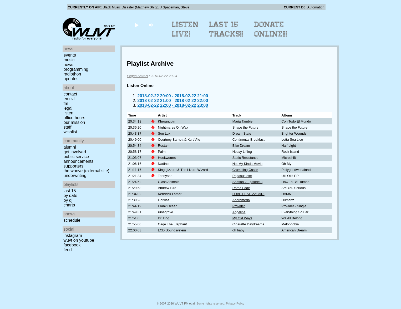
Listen (68, 113)
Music (69, 60)
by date (70, 195)
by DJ (68, 200)
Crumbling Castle (245, 170)
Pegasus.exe (242, 176)
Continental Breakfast (248, 139)
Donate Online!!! (270, 29)
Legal (68, 108)
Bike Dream (241, 146)
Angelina (239, 212)
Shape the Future (245, 127)
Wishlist (70, 132)
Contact (70, 94)
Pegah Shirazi (137, 76)
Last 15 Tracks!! (226, 29)
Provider (238, 206)
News (68, 64)
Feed (68, 249)
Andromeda (241, 200)
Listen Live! (185, 29)
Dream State (241, 133)
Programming (76, 69)
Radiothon (72, 74)
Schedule (72, 220)
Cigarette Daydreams (248, 224)
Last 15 (70, 191)
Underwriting (75, 175)
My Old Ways (242, 218)
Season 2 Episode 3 (247, 182)
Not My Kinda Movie (247, 164)
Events (70, 55)
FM (66, 103)
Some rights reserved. (210, 303)
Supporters (74, 166)
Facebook (72, 245)
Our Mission (74, 122)
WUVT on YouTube (79, 240)
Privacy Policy (235, 303)
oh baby (238, 230)
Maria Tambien (243, 121)
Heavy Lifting (242, 152)
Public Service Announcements (79, 159)
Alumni (70, 147)
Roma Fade (241, 188)
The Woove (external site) (86, 171)
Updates (71, 79)
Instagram (73, 235)
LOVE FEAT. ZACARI (248, 194)
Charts (69, 205)
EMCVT (69, 99)
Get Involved (75, 152)
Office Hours (74, 117)
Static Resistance (245, 158)
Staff (68, 127)
